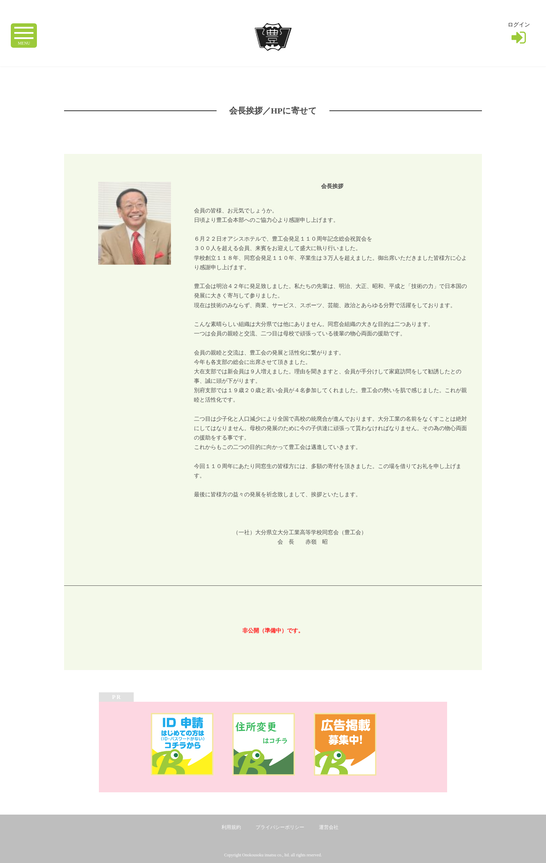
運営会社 (328, 827)
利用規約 (231, 827)
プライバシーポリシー (280, 827)
